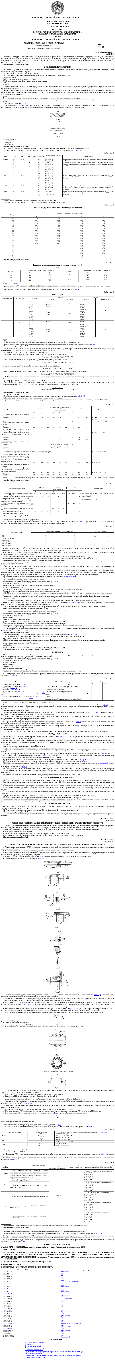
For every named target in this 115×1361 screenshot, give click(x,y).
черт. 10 (71, 1008)
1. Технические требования (34, 1342)
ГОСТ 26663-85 (7, 1328)
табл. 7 (81, 521)
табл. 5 (79, 396)
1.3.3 (27, 684)
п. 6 (26, 1150)
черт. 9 (57, 1113)
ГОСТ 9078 (13, 630)
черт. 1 (22, 103)
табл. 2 (77, 150)
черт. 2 (27, 105)
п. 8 (27, 1151)
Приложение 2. (30, 1355)
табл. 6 (19, 691)
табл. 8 (14, 675)
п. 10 (59, 1125)
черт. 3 (40, 858)
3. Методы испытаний (33, 1346)
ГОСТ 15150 (24, 62)
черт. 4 (96, 995)
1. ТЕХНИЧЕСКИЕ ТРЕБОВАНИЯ (57, 67)
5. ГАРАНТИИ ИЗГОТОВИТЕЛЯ (57, 803)
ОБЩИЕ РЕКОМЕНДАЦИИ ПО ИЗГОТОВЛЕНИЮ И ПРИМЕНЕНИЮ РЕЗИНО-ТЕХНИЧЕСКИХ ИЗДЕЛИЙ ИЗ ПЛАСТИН (57, 844)
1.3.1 (62, 1276)
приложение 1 (76, 1281)
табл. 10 (15, 1160)
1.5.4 (62, 1310)
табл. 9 (91, 1127)
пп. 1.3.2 (23, 684)
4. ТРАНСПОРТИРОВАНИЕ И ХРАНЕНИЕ (57, 777)
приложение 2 (69, 1298)
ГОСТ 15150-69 (7, 1323)
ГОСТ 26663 (73, 634)
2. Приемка (29, 1344)
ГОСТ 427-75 (7, 1288)
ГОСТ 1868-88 (7, 1293)
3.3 (62, 1288)
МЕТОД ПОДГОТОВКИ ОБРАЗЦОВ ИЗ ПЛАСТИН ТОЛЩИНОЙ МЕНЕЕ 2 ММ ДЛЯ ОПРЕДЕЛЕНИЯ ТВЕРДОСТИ (57, 823)
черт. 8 (28, 1103)
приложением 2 (70, 576)
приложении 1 (96, 495)
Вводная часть (65, 1323)
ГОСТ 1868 (75, 602)
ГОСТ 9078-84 (7, 1310)
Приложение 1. (30, 1352)
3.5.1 (66, 1281)
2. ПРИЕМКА (57, 652)
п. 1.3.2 (26, 686)
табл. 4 (76, 289)
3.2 (62, 1273)
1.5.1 (62, 1293)
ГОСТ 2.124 (98, 1233)
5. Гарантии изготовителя (34, 1350)
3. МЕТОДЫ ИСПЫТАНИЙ (57, 734)
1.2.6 (72, 1323)
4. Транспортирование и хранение (37, 1348)
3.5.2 (69, 1281)
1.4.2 (62, 1280)
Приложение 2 (65, 1271)
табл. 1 (88, 148)
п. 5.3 (85, 1236)
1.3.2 (62, 1298)
